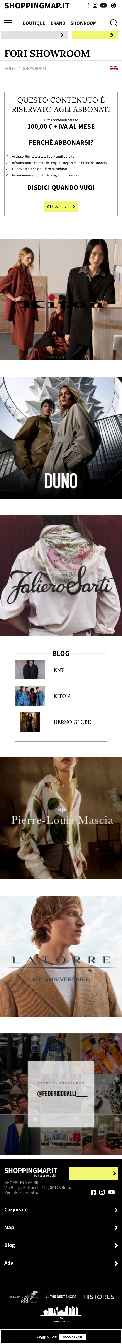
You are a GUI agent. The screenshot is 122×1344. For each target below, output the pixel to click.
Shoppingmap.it (31, 1175)
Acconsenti (93, 1336)
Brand (58, 23)
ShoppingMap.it (37, 5)
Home (10, 70)
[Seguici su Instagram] (89, 6)
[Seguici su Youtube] (97, 6)
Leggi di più (65, 1336)
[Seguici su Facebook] (82, 6)
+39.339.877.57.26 (55, 1194)
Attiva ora (61, 208)
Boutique (34, 23)
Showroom (84, 23)
